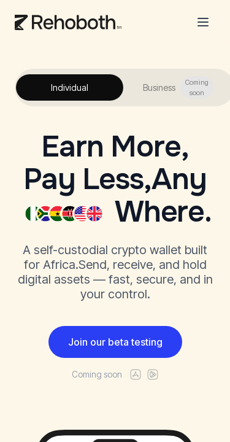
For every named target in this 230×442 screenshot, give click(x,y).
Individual (69, 87)
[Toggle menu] (203, 22)
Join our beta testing (115, 342)
